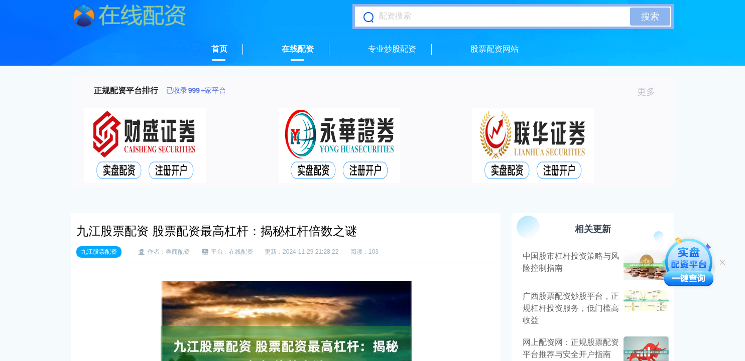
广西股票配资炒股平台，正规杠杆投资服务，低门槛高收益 (571, 308)
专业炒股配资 (392, 49)
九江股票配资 (99, 251)
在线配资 (298, 49)
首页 (219, 49)
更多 (650, 92)
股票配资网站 (494, 49)
